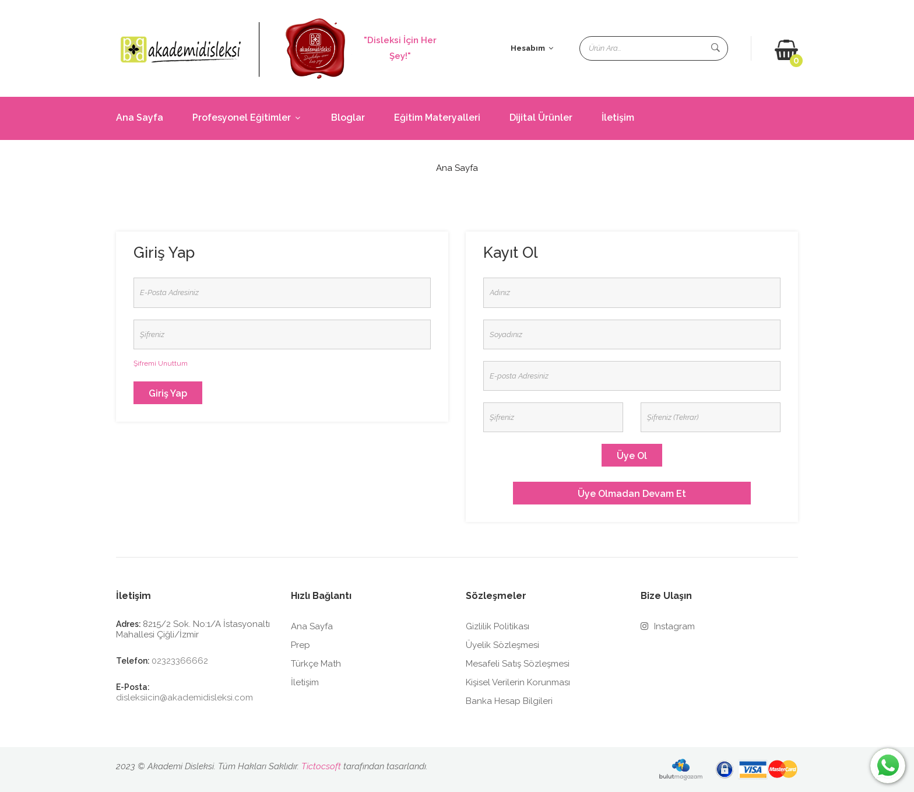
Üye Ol (632, 455)
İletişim (618, 117)
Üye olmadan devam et (632, 493)
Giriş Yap (168, 393)
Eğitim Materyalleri (437, 117)
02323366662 (180, 661)
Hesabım (532, 48)
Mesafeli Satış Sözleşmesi (518, 663)
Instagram (668, 626)
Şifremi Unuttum (160, 363)
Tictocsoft (321, 766)
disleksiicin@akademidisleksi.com (184, 697)
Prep (300, 645)
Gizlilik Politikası (497, 626)
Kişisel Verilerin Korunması (518, 682)
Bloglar (348, 117)
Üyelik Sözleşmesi (502, 645)
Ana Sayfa (139, 117)
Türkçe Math (316, 663)
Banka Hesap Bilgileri (509, 701)
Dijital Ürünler (540, 117)
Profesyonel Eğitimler (247, 117)
